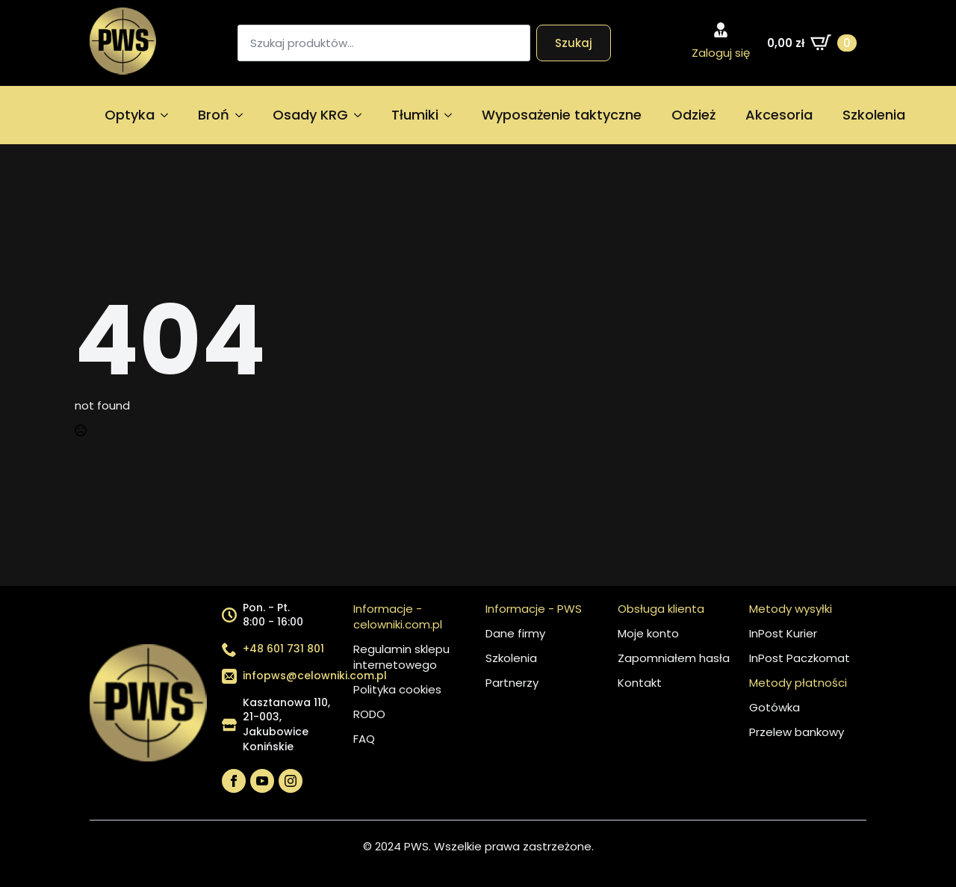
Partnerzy (511, 682)
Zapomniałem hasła (674, 658)
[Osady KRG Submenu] (362, 115)
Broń (213, 114)
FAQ (364, 739)
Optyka (130, 114)
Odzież (693, 114)
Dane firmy (515, 633)
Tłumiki (414, 114)
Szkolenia (873, 114)
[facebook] (234, 781)
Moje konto (648, 633)
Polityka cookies (397, 689)
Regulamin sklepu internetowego (401, 657)
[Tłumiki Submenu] (452, 115)
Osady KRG (310, 114)
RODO (369, 714)
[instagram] (290, 781)
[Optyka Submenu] (169, 115)
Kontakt (640, 682)
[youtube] (262, 781)
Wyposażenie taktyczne (562, 114)
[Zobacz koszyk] (811, 42)
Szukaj (573, 43)
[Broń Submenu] (243, 115)
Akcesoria (779, 114)
